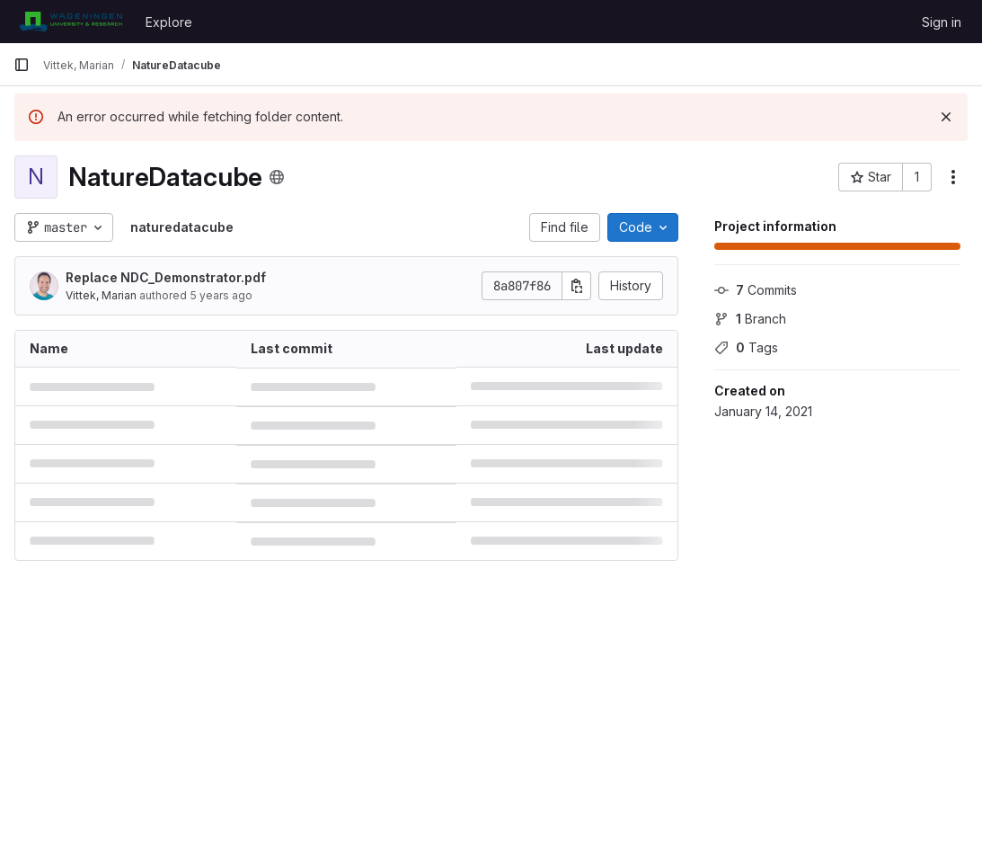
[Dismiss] (946, 117)
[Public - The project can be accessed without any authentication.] (277, 177)
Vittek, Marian (101, 295)
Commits (755, 290)
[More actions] (953, 177)
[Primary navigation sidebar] (21, 64)
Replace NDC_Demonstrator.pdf (166, 277)
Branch (750, 318)
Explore (169, 22)
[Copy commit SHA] (576, 285)
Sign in (941, 22)
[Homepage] (70, 21)
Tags (746, 347)
